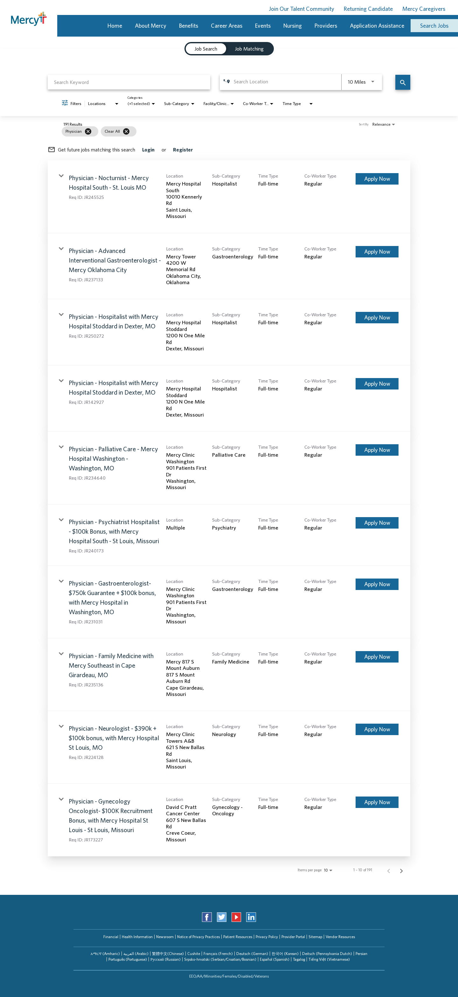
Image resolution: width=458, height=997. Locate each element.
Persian (361, 953)
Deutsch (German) (252, 953)
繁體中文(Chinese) (168, 953)
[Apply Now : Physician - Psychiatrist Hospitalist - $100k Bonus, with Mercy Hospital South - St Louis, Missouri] (377, 523)
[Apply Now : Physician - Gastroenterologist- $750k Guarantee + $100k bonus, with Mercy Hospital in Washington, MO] (377, 584)
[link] (229, 196)
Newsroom (165, 937)
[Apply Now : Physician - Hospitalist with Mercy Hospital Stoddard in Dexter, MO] (377, 317)
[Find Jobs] (402, 82)
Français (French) (218, 953)
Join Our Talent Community (301, 8)
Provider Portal (293, 937)
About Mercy (150, 25)
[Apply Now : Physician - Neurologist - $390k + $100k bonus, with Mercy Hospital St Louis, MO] (377, 729)
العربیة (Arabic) (136, 953)
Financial (110, 937)
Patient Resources (237, 937)
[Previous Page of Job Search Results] (388, 870)
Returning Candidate (368, 8)
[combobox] (129, 81)
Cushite (193, 953)
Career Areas (226, 25)
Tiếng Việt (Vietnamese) (329, 959)
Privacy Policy (267, 937)
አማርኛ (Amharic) (105, 953)
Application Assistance (377, 25)
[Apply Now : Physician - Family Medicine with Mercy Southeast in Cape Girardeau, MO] (377, 657)
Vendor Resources (340, 937)
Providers (326, 25)
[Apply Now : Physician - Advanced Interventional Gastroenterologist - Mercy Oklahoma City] (377, 251)
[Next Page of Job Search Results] (401, 870)
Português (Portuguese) (127, 959)
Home (115, 25)
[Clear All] (126, 131)
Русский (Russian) (165, 959)
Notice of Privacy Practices (198, 937)
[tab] (105, 954)
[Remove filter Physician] (88, 131)
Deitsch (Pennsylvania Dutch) (327, 953)
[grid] (217, 131)
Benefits (188, 25)
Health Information (137, 937)
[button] (105, 954)
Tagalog (299, 959)
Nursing (292, 25)
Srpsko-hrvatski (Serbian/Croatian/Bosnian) (220, 959)
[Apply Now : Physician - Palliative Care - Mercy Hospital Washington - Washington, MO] (377, 450)
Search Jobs (434, 25)
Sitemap (315, 937)
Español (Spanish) (274, 959)
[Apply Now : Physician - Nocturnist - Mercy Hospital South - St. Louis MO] (377, 179)
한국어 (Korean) (285, 953)
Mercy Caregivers (423, 8)
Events (263, 25)
